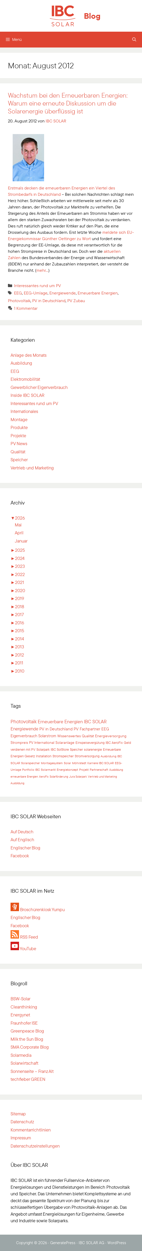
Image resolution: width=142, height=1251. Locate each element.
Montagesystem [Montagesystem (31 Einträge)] (52, 763)
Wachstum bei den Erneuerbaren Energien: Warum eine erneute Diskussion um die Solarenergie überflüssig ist (67, 103)
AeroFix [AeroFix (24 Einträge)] (44, 776)
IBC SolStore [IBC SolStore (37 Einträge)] (60, 749)
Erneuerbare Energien (98, 293)
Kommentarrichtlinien (31, 1130)
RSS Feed (24, 937)
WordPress (116, 1242)
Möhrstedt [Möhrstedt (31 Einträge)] (79, 763)
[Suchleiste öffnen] (134, 39)
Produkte (19, 427)
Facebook (20, 855)
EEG (18, 293)
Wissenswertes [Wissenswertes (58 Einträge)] (69, 736)
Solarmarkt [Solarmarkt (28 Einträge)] (48, 770)
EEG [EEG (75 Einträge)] (105, 728)
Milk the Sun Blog (27, 1039)
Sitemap (18, 1113)
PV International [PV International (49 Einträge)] (41, 742)
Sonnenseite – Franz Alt (32, 1071)
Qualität (18, 451)
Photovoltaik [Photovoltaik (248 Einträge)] (24, 721)
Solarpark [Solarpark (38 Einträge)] (43, 749)
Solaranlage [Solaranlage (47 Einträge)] (64, 742)
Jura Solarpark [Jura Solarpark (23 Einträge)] (78, 776)
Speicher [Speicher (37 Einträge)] (76, 749)
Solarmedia (21, 1055)
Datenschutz (22, 1121)
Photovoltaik (19, 300)
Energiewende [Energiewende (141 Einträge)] (24, 728)
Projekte (18, 435)
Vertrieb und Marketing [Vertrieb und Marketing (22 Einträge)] (102, 776)
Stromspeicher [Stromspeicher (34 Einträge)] (63, 756)
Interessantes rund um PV (37, 285)
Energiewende (62, 293)
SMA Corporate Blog (30, 1047)
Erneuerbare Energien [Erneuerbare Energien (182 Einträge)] (60, 721)
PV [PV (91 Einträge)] (76, 728)
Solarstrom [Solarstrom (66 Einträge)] (47, 735)
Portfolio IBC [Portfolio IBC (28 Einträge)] (31, 770)
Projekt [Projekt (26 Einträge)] (84, 770)
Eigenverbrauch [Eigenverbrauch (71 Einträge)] (24, 735)
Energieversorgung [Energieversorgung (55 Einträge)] (110, 736)
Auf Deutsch (22, 831)
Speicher (19, 459)
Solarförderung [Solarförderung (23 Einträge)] (59, 776)
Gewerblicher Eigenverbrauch (39, 387)
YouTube (23, 948)
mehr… (42, 270)
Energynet (20, 1014)
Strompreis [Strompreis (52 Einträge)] (19, 742)
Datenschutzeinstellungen (35, 1146)
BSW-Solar (20, 998)
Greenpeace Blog (27, 1031)
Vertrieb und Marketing (32, 467)
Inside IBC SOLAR (27, 395)
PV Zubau (76, 300)
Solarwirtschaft (24, 1063)
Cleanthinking (24, 1007)
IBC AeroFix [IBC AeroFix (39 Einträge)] (114, 742)
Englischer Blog (25, 847)
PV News (19, 443)
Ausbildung (21, 363)
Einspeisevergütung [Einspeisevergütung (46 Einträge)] (90, 742)
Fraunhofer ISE (24, 1023)
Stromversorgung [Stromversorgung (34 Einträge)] (87, 756)
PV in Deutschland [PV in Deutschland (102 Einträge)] (56, 728)
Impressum (21, 1137)
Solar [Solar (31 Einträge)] (67, 763)
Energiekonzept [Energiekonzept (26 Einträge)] (67, 770)
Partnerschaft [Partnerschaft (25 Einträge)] (99, 770)
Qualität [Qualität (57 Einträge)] (88, 736)
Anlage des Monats (28, 355)
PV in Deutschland (48, 300)
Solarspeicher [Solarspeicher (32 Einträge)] (30, 763)
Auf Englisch (22, 839)
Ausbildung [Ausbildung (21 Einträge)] (17, 783)
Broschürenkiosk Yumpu (38, 909)
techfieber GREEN (28, 1079)
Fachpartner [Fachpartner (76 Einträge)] (90, 728)
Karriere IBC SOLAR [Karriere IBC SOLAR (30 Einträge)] (100, 763)
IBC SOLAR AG (91, 1242)
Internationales (24, 411)
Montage (19, 419)
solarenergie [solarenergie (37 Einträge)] (93, 749)
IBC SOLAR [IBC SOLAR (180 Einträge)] (95, 721)
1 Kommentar (25, 308)
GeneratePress (62, 1242)
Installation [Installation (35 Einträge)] (43, 756)
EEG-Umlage (36, 293)
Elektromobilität (25, 379)
